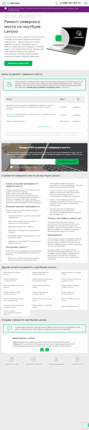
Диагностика (10, 114)
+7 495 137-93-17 (68, 3)
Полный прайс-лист (44, 127)
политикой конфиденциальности (25, 167)
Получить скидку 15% (18, 63)
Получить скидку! (13, 10)
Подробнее (65, 87)
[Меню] (86, 3)
